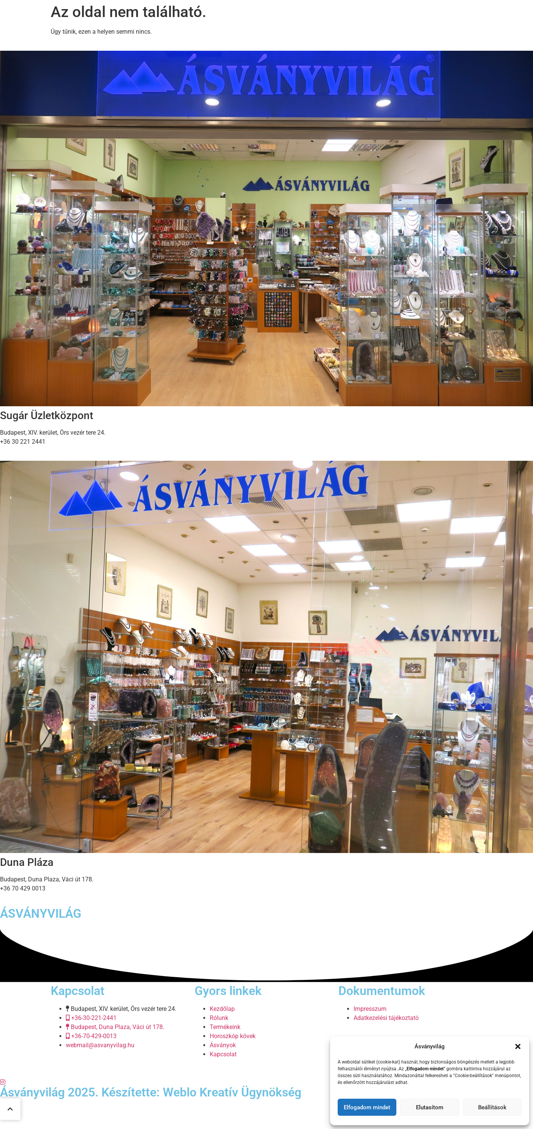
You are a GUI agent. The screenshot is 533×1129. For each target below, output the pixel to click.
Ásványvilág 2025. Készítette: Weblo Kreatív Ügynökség (150, 1092)
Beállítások (492, 1107)
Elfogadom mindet (367, 1107)
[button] (518, 1046)
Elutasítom (429, 1107)
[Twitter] (266, 1081)
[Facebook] (266, 1072)
